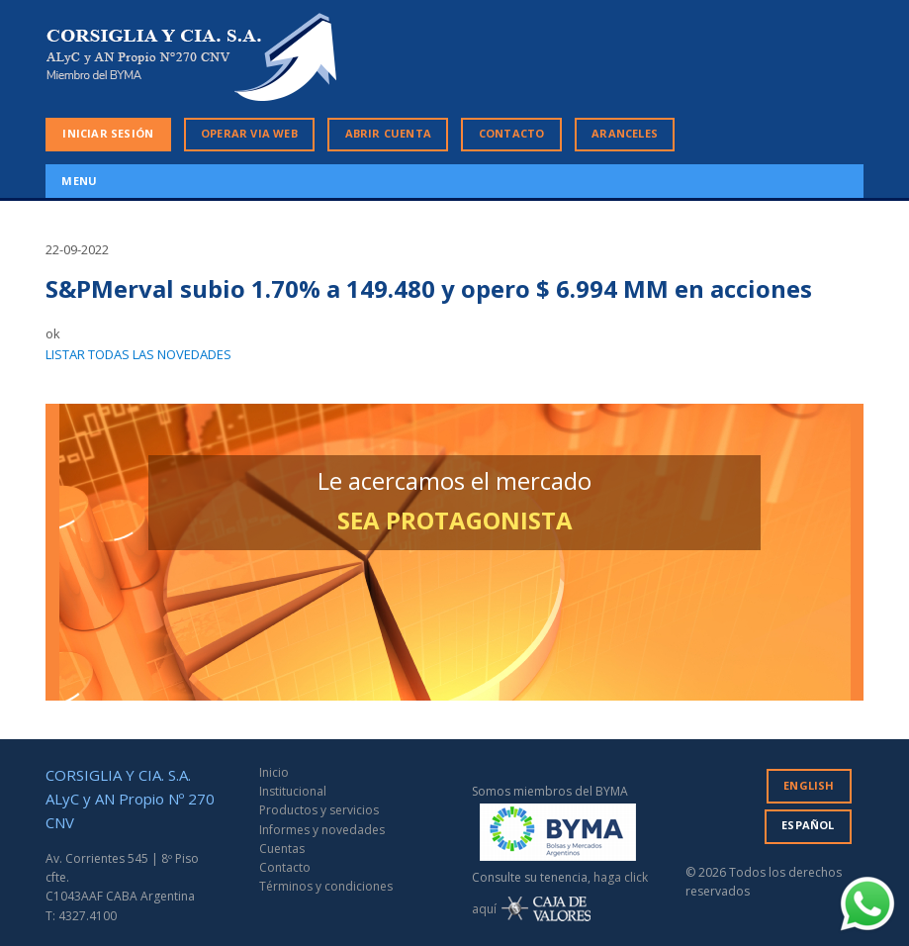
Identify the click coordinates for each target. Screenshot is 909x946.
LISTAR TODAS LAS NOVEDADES (138, 354)
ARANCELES (624, 133)
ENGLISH (808, 785)
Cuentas (282, 848)
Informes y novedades (322, 829)
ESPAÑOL (807, 824)
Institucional (292, 791)
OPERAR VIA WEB (249, 133)
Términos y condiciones (326, 886)
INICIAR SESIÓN (107, 133)
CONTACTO (512, 133)
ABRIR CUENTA (388, 133)
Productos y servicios (319, 810)
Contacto (285, 867)
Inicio (274, 772)
